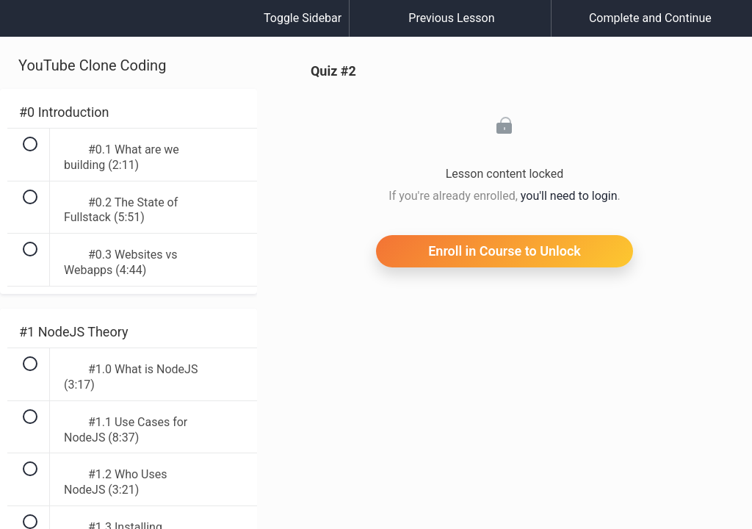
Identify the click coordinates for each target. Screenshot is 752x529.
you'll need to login (569, 196)
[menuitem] (128, 33)
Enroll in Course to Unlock (504, 251)
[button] (25, 25)
